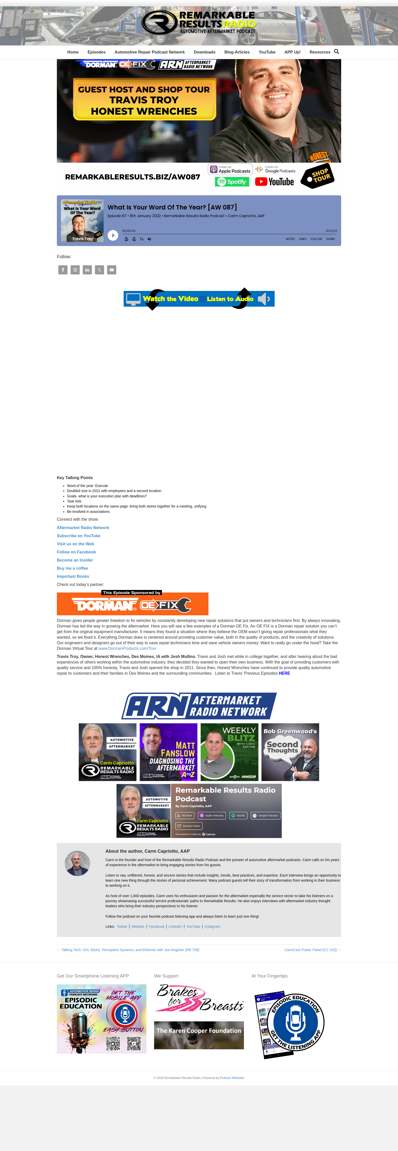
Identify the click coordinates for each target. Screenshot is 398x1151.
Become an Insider (75, 625)
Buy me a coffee (72, 634)
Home (72, 58)
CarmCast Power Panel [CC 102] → (313, 1015)
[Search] (336, 57)
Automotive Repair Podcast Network (150, 58)
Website (137, 992)
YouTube (267, 58)
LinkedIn (175, 992)
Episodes (97, 58)
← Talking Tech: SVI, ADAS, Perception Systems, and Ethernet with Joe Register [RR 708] (128, 1015)
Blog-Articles (237, 58)
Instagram (212, 992)
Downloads (204, 58)
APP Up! (293, 58)
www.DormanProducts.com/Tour (126, 714)
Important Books (73, 642)
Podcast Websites (232, 1143)
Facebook (156, 992)
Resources (320, 58)
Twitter (122, 992)
